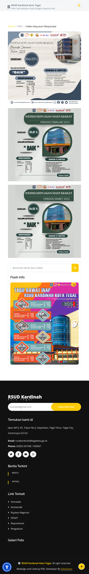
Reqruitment (16, 523)
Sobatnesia (66, 568)
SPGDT (13, 518)
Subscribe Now (66, 406)
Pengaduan (15, 528)
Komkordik (15, 507)
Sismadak (14, 501)
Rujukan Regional (18, 512)
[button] (14, 323)
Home (11, 26)
